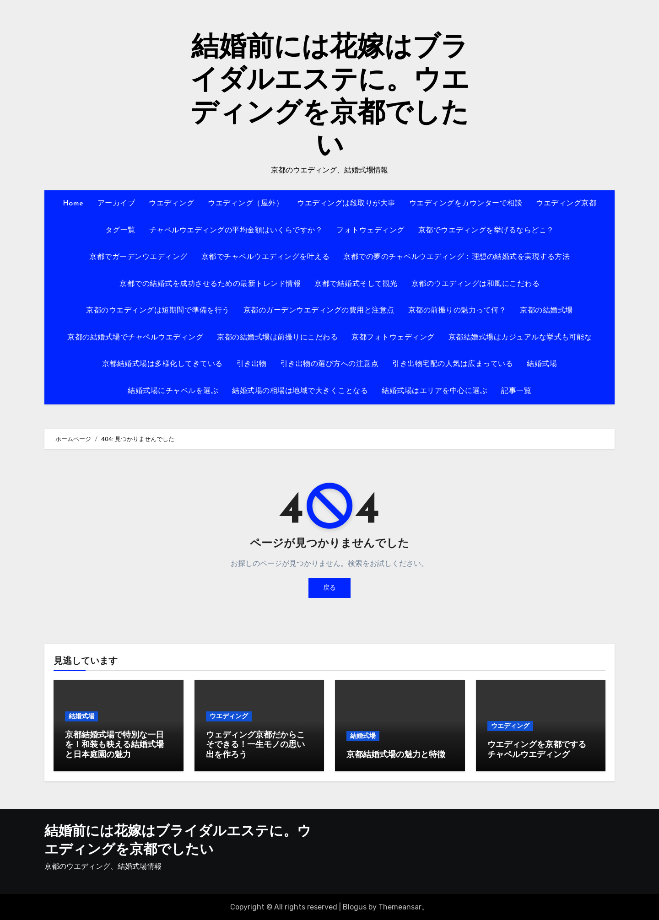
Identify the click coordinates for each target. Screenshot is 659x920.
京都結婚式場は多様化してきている (162, 364)
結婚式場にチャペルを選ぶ (173, 391)
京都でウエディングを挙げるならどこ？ (486, 230)
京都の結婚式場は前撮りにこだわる (277, 337)
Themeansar (399, 906)
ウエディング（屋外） (245, 203)
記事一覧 (516, 391)
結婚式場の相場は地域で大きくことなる (300, 391)
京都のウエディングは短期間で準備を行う (158, 310)
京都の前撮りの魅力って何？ (457, 310)
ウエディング (171, 203)
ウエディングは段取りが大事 (346, 203)
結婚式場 (542, 364)
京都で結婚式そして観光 (356, 284)
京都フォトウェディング (393, 337)
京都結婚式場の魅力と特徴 (395, 755)
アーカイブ (116, 203)
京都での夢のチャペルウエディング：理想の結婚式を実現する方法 (456, 257)
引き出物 (252, 364)
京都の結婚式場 (546, 310)
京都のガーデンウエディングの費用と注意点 (318, 310)
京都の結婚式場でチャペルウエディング (135, 337)
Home (73, 203)
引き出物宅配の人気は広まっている (452, 364)
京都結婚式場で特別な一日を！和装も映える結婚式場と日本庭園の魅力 (114, 745)
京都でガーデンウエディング (138, 257)
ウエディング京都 (566, 203)
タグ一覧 (120, 230)
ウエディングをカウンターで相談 (466, 203)
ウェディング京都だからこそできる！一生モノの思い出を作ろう (255, 745)
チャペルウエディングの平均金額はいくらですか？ (236, 230)
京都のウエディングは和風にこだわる (475, 284)
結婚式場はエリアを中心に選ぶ (434, 391)
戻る (329, 588)
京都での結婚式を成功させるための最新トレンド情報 (210, 284)
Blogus (355, 906)
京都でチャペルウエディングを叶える (265, 257)
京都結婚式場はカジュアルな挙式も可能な (520, 337)
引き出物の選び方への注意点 (330, 364)
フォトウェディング (370, 230)
